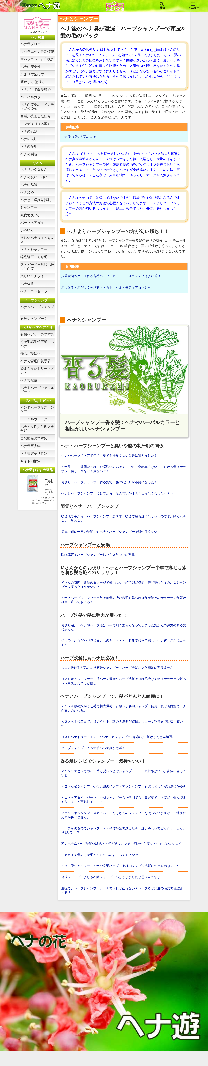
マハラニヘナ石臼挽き (37, 59)
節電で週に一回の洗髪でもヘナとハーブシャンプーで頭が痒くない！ (113, 533)
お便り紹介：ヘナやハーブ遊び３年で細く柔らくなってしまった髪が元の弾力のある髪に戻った (123, 630)
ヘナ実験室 (28, 380)
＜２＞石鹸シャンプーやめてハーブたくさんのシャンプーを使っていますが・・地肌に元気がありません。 (123, 825)
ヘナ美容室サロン (33, 453)
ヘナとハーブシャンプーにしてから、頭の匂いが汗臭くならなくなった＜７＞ (120, 495)
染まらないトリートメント (37, 370)
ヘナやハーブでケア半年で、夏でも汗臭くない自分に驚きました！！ (113, 456)
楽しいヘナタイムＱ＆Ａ (37, 240)
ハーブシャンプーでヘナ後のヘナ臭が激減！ (95, 753)
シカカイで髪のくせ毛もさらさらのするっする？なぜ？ (103, 870)
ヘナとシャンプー (33, 249)
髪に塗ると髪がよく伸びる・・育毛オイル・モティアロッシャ (108, 288)
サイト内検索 (30, 461)
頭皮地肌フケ (30, 215)
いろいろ (27, 230)
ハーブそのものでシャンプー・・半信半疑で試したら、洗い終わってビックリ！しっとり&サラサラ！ (123, 841)
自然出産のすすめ (33, 438)
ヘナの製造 (28, 154)
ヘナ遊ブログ (30, 44)
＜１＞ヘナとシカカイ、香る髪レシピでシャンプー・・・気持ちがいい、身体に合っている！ (123, 778)
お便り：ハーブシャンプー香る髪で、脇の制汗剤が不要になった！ (111, 483)
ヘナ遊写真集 (30, 446)
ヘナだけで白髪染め (35, 89)
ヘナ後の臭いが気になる (79, 137)
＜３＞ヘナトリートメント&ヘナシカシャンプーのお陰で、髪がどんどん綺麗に (121, 741)
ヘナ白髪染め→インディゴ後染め (37, 106)
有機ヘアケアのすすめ (37, 334)
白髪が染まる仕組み (35, 116)
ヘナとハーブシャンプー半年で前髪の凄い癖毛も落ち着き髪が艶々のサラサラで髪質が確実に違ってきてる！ (123, 603)
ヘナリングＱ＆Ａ (33, 169)
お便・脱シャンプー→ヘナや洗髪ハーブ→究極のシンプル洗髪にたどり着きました (123, 881)
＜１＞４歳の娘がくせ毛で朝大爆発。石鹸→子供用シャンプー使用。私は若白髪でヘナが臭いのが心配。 (123, 712)
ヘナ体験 (27, 284)
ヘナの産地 (28, 146)
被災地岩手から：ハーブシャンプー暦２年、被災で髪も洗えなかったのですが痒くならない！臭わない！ (123, 520)
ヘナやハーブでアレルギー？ (37, 390)
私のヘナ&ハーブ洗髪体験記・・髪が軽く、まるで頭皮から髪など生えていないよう (123, 856)
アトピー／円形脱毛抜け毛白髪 (37, 266)
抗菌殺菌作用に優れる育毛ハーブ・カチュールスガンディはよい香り (113, 276)
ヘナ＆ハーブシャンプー (37, 309)
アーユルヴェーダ (33, 419)
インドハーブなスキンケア (37, 409)
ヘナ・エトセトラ (33, 291)
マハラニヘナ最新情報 (37, 51)
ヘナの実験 (28, 139)
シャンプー (28, 207)
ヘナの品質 (28, 185)
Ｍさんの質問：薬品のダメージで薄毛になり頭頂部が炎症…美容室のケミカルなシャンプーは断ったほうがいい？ (123, 587)
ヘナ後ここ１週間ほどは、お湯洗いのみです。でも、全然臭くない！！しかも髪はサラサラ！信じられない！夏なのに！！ (123, 470)
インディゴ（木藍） (35, 124)
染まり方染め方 (32, 74)
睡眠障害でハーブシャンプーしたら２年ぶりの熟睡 (100, 557)
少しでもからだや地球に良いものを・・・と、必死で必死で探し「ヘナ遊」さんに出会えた (123, 646)
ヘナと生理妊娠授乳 (35, 200)
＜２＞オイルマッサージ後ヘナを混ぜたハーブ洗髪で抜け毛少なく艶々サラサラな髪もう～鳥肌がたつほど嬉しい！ (123, 685)
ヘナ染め (27, 192)
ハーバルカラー (32, 97)
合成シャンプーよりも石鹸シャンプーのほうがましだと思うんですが (113, 892)
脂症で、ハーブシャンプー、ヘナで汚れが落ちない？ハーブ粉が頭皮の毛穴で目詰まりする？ (123, 906)
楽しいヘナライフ (33, 276)
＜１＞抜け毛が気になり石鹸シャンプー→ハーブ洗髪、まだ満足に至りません (120, 671)
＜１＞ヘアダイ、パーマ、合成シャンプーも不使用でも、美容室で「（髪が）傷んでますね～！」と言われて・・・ (123, 809)
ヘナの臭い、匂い (33, 177)
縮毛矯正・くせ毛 (33, 257)
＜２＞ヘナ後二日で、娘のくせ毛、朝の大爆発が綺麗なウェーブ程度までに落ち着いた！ (123, 728)
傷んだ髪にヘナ (32, 353)
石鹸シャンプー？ (33, 318)
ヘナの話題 (28, 131)
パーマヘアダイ (32, 222)
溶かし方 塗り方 (32, 82)
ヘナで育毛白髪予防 (35, 361)
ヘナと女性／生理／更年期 (37, 429)
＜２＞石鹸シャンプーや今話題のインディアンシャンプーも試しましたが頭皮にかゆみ (123, 794)
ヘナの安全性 (30, 67)
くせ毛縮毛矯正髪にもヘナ (37, 344)
